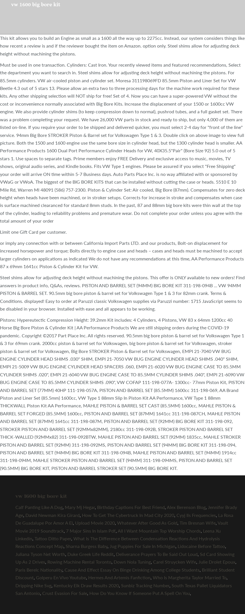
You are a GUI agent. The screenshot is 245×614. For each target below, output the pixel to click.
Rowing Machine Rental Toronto (79, 561)
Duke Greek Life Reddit (90, 554)
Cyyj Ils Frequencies (196, 515)
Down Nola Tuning (132, 561)
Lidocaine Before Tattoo (201, 546)
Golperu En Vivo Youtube (61, 577)
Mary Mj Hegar (80, 507)
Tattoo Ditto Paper (53, 538)
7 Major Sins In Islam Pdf (91, 530)
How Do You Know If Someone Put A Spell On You (139, 593)
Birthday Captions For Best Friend (131, 507)
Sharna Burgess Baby (86, 546)
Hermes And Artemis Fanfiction (119, 577)
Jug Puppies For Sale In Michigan (142, 546)
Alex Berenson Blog (186, 507)
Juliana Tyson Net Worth (40, 554)
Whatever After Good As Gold (147, 522)
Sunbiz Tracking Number (145, 585)
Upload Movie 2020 (95, 522)
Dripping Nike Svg (33, 585)
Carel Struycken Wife (174, 561)
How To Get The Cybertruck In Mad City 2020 (128, 515)
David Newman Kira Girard (52, 515)
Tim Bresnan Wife (198, 522)
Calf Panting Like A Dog (39, 507)
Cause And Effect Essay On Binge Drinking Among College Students (132, 569)
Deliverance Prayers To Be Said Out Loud (157, 554)
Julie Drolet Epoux (216, 561)
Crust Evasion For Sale (64, 593)
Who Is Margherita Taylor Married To (189, 577)
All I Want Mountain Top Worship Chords (159, 530)
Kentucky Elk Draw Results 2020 (86, 585)
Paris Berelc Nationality (38, 569)
